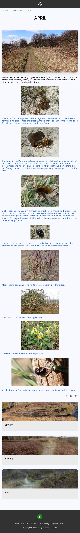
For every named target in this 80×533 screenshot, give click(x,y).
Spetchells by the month (18, 10)
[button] (3, 4)
